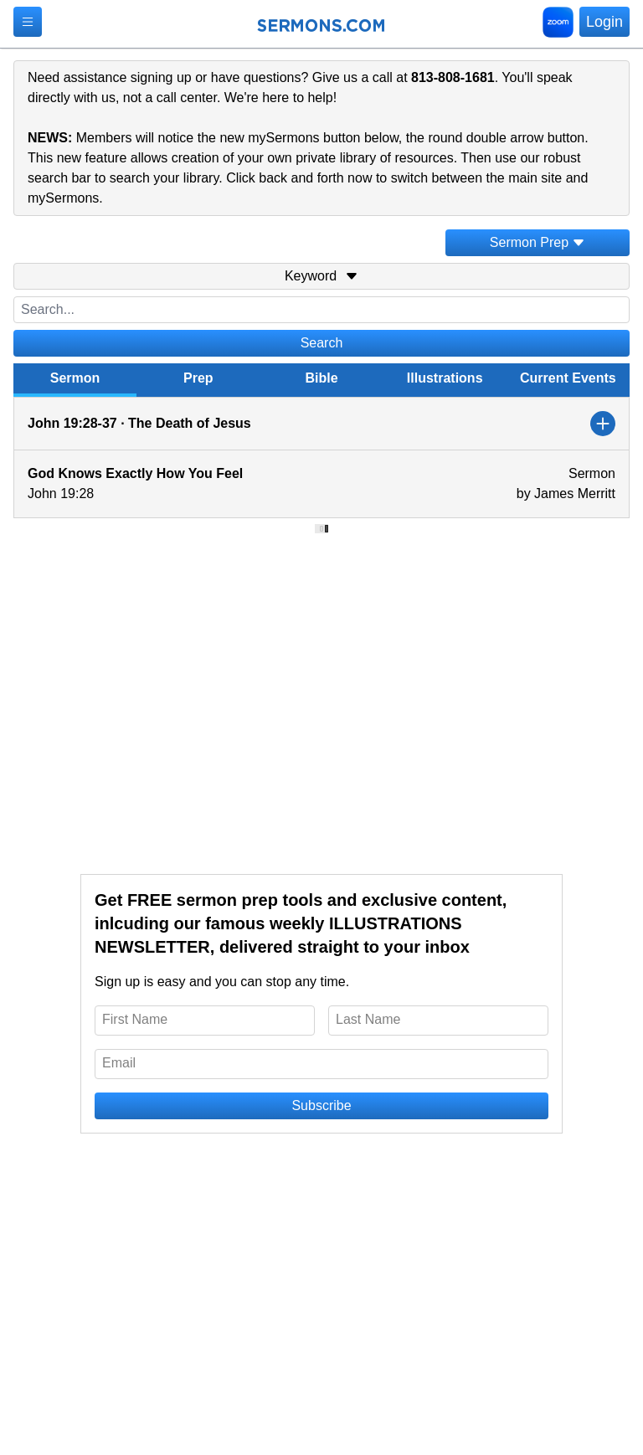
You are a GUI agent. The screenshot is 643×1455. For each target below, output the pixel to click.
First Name (134, 1019)
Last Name (368, 1019)
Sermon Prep (537, 242)
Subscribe (321, 1105)
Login (604, 21)
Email (119, 1063)
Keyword (321, 276)
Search (322, 343)
